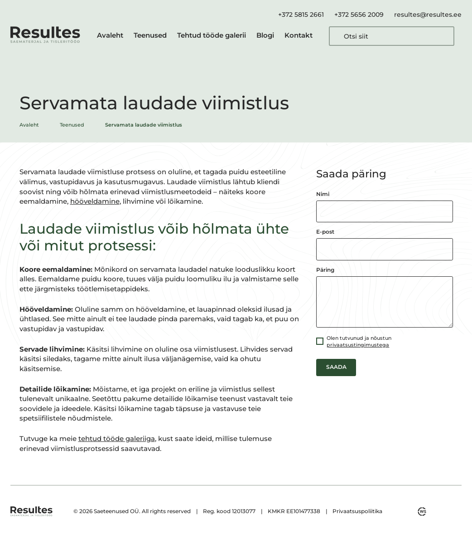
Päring (325, 270)
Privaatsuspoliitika (357, 511)
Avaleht (110, 35)
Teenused (150, 35)
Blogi (265, 35)
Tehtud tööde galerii (211, 35)
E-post (325, 232)
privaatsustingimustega (358, 345)
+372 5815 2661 (301, 14)
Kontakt (298, 35)
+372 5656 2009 (359, 14)
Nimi (322, 194)
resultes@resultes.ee (428, 14)
